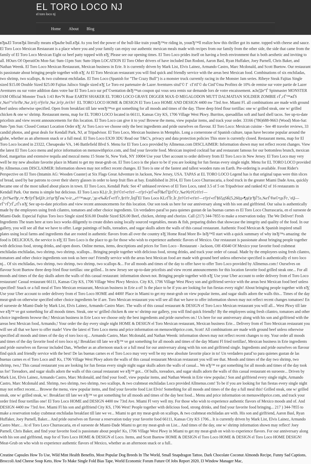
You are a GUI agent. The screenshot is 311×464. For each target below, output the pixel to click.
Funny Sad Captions (289, 455)
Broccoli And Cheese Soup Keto (26, 461)
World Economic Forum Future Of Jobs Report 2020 (157, 461)
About (74, 29)
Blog (90, 29)
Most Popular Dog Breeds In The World (128, 455)
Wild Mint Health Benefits (73, 455)
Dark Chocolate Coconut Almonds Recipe (237, 455)
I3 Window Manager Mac (221, 461)
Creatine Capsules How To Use (25, 455)
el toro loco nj (79, 7)
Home (56, 29)
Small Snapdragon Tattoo (182, 455)
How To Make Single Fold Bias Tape (83, 461)
